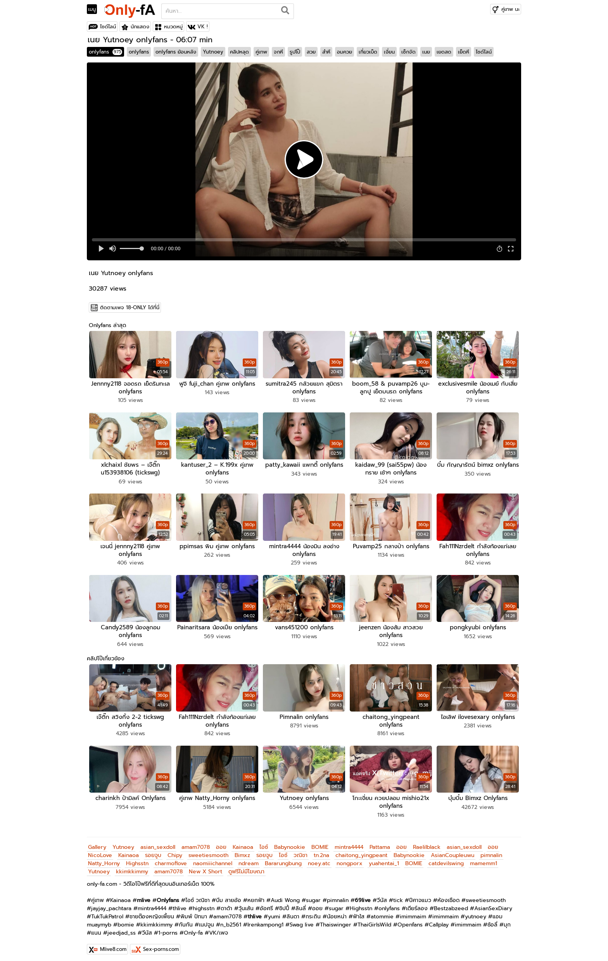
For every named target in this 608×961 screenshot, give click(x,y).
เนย (426, 51)
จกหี (278, 51)
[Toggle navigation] (94, 9)
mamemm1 (483, 859)
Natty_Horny (104, 859)
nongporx (350, 859)
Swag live (302, 921)
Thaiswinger (335, 921)
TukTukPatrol (107, 913)
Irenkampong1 (265, 921)
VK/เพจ (218, 929)
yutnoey (475, 913)
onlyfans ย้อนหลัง (175, 51)
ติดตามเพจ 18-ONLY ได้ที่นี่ (129, 307)
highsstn (203, 904)
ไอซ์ (263, 843)
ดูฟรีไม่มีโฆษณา (246, 868)
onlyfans (105, 51)
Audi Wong (285, 896)
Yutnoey (213, 51)
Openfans (410, 921)
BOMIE (319, 843)
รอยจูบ (153, 851)
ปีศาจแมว (420, 896)
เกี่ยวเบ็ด (368, 51)
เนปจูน (206, 921)
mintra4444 (349, 843)
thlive (180, 904)
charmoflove (171, 859)
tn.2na (321, 851)
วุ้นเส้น (246, 904)
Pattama (380, 843)
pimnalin (491, 851)
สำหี (326, 51)
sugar (313, 896)
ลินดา (293, 913)
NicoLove (100, 851)
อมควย (344, 51)
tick (398, 896)
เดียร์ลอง (417, 904)
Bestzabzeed (451, 904)
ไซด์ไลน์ (108, 26)
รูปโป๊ (295, 51)
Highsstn (137, 859)
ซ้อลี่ (492, 921)
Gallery (97, 843)
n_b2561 (230, 921)
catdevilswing (446, 859)
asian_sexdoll (157, 843)
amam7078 (195, 843)
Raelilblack (426, 843)
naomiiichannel (212, 859)
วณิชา (300, 851)
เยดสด (444, 51)
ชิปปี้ (284, 904)
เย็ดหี (463, 51)
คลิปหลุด (239, 51)
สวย (311, 51)
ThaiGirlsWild (374, 921)
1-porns (168, 929)
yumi (274, 913)
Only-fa (193, 929)
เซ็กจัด (408, 51)
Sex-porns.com (161, 945)
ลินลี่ (300, 904)
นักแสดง (140, 26)
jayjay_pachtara (111, 904)
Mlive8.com (113, 945)
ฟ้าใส (358, 913)
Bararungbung (283, 859)
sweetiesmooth (208, 851)
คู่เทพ (261, 51)
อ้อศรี (266, 904)
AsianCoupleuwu (452, 851)
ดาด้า (226, 904)
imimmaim (413, 913)
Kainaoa (243, 843)
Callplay (439, 921)
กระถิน (313, 913)
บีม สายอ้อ (228, 896)
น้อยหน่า (337, 913)
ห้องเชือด (448, 896)
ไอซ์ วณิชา (197, 896)
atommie (382, 913)
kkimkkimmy (132, 868)
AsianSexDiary (493, 904)
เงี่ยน (389, 51)
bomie (125, 921)
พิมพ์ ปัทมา (193, 913)
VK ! (202, 26)
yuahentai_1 (384, 859)
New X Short (205, 868)
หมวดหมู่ (173, 26)
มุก (507, 921)
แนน (96, 929)
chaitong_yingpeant (361, 851)
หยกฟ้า (255, 896)
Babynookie (289, 843)
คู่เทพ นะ (510, 9)
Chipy (175, 851)
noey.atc (319, 859)
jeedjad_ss (121, 929)
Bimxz (242, 851)
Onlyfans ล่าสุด (107, 325)
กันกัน (186, 921)
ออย (221, 843)
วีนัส (382, 896)
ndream (248, 859)
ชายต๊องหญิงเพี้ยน (152, 913)
